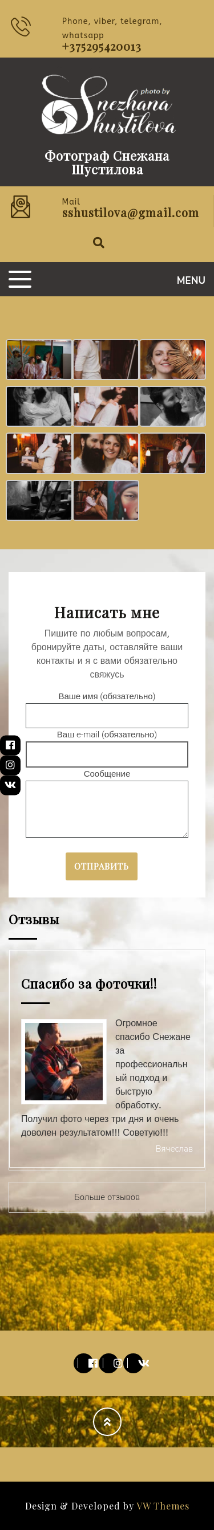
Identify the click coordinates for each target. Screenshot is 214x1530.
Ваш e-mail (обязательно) (107, 744)
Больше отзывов (107, 1197)
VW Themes (161, 1506)
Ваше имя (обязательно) (107, 706)
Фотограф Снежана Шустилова (107, 162)
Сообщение (107, 804)
